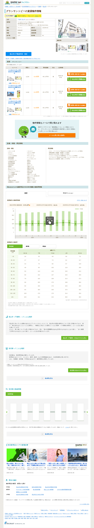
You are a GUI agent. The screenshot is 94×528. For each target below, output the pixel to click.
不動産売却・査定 (22, 516)
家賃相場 (50, 513)
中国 (31, 518)
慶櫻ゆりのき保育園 (21, 492)
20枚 (10, 83)
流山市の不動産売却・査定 (18, 54)
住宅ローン (41, 516)
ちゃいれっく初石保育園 (22, 489)
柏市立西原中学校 (36, 487)
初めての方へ (44, 510)
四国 (28, 518)
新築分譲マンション (57, 513)
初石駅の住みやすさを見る (78, 370)
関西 (25, 518)
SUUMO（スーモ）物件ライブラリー (17, 2)
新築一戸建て (74, 513)
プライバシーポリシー (73, 510)
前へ (7, 412)
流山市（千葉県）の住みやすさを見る (74, 338)
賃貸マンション (30, 513)
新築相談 (28, 516)
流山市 (44, 6)
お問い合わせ (84, 510)
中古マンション (66, 513)
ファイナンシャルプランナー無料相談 (62, 516)
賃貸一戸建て (44, 513)
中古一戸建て (80, 513)
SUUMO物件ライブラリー (29, 6)
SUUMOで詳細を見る (76, 79)
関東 (12, 518)
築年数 (27, 246)
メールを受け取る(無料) (57, 135)
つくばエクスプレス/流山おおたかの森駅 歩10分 (14, 71)
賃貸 (36, 16)
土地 (85, 513)
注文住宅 (7, 516)
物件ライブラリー (49, 516)
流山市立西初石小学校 (22, 494)
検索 (87, 3)
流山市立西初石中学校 (22, 487)
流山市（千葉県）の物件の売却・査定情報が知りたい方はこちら (23, 58)
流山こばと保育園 (48, 489)
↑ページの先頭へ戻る (84, 504)
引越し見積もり (34, 516)
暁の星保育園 (36, 489)
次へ (87, 412)
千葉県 (39, 6)
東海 (22, 518)
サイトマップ (54, 510)
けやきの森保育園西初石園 (64, 489)
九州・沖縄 (34, 518)
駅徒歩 (44, 246)
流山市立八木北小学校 (38, 494)
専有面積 (11, 246)
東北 (10, 518)
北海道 (6, 518)
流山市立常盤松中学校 (51, 487)
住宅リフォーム (13, 516)
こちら (67, 427)
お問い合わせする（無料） (76, 74)
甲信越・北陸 (17, 518)
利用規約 (62, 510)
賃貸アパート (37, 513)
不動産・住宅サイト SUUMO (12, 6)
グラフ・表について (82, 200)
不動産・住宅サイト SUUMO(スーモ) (13, 513)
